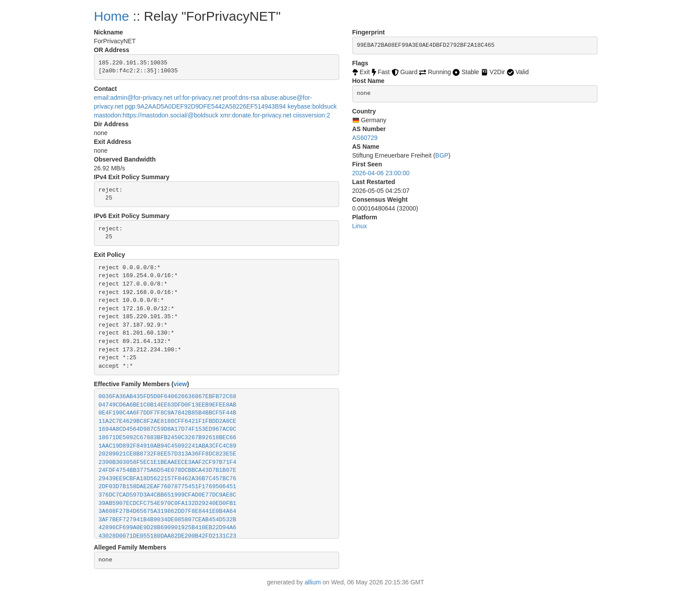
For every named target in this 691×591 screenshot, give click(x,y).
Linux (359, 226)
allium (313, 582)
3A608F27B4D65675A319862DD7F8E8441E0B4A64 (167, 511)
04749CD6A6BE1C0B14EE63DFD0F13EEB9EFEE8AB (167, 405)
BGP (442, 155)
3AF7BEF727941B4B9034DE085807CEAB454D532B (167, 519)
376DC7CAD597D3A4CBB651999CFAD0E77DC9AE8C (167, 495)
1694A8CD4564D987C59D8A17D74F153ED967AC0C (167, 429)
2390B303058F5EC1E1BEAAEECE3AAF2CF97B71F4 (167, 462)
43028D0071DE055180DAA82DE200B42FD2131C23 (167, 536)
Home (111, 16)
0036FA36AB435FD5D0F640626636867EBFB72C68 (167, 396)
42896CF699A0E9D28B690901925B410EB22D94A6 (167, 527)
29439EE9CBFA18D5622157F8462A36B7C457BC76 (167, 478)
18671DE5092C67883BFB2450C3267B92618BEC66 (167, 437)
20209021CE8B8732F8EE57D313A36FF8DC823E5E (167, 454)
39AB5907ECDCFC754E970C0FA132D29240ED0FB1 (167, 503)
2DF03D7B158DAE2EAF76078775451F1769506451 (167, 486)
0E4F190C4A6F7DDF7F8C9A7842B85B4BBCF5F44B (167, 413)
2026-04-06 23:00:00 (381, 173)
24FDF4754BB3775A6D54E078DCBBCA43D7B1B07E (167, 470)
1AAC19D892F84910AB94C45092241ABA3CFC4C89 (167, 446)
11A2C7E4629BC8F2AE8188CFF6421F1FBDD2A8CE (167, 421)
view (180, 384)
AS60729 (365, 137)
